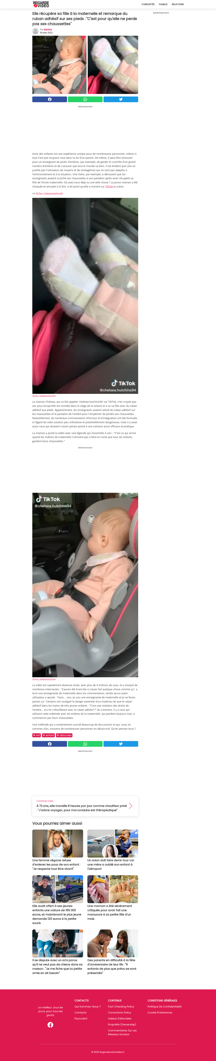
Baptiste (48, 29)
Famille (163, 4)
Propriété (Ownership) (122, 1024)
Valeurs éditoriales (119, 1018)
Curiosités (148, 4)
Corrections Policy (119, 1012)
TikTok (109, 186)
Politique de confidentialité (165, 1006)
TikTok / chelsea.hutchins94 (49, 193)
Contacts (81, 1012)
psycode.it (81, 1018)
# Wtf (36, 735)
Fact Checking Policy (121, 1006)
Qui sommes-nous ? (88, 1006)
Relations (178, 4)
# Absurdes (64, 735)
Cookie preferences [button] (160, 1012)
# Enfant (48, 735)
